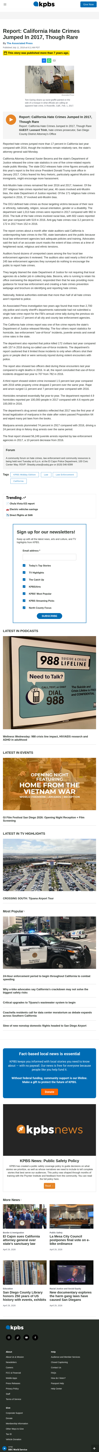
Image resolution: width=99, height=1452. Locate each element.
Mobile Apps (11, 1378)
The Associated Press (20, 43)
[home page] (44, 4)
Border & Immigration (13, 1232)
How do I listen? (58, 1378)
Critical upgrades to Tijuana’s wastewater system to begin (39, 1002)
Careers (9, 1367)
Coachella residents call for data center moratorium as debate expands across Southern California (47, 1014)
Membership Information (17, 1423)
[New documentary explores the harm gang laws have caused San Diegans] (71, 1272)
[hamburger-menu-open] (5, 4)
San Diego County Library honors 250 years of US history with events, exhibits (24, 1296)
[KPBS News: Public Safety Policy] (49, 1130)
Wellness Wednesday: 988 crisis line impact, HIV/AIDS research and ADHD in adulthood (45, 738)
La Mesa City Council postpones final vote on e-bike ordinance (70, 1240)
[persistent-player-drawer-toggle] (95, 1448)
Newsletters (11, 1362)
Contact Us (56, 1367)
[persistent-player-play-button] (4, 1448)
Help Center (56, 1388)
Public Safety (56, 1232)
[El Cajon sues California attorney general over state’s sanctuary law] (25, 1216)
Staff (8, 1394)
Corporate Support (14, 1413)
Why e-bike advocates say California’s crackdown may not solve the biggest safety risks (45, 991)
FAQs (53, 1373)
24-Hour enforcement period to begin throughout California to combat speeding (46, 978)
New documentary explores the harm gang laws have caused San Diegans (71, 1296)
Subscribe (49, 616)
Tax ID (9, 1434)
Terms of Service (13, 1399)
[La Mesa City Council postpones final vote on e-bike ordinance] (71, 1216)
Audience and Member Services (65, 1357)
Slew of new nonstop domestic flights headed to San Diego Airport (44, 1025)
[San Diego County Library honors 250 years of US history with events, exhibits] (25, 1272)
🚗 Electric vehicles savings (22, 509)
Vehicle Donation (13, 1439)
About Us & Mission (15, 1357)
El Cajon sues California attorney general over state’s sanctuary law (21, 1240)
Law (46, 474)
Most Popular (14, 911)
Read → (49, 1185)
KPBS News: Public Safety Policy (49, 1161)
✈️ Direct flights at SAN (19, 515)
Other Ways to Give (15, 1429)
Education (8, 1288)
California (18, 481)
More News (12, 1200)
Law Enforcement (65, 474)
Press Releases (13, 1383)
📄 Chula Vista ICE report (20, 503)
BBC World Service (17, 1449)
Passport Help (57, 1383)
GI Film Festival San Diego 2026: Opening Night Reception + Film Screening (43, 819)
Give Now (88, 4)
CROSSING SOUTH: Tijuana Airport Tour (28, 898)
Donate (49, 1092)
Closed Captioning (59, 1362)
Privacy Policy (12, 1388)
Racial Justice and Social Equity (65, 1288)
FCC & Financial (13, 1373)
